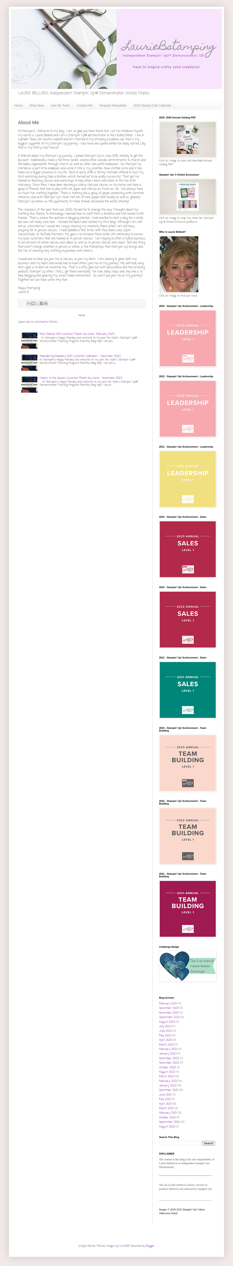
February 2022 (168, 1081)
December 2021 (168, 1090)
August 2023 (167, 1022)
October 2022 (167, 1068)
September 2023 (169, 1017)
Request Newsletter (113, 105)
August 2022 (167, 1072)
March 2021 (166, 1109)
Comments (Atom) (46, 322)
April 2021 (165, 1104)
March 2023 (166, 1045)
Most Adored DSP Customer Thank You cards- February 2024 (77, 334)
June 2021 (165, 1095)
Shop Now (36, 105)
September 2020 (169, 1122)
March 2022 (167, 1077)
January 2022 (168, 1086)
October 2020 (167, 1118)
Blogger (150, 1246)
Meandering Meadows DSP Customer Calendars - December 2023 (80, 356)
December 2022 (169, 1058)
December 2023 (169, 1008)
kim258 (124, 1246)
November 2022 (169, 1063)
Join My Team (60, 105)
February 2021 (168, 1113)
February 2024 (168, 1004)
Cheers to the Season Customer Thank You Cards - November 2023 (81, 378)
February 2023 (168, 1049)
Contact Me (85, 105)
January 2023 (168, 1054)
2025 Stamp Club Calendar (152, 105)
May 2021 (165, 1099)
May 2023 (165, 1036)
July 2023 (165, 1027)
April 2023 (165, 1040)
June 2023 (166, 1031)
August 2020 (167, 1127)
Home (18, 105)
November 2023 (169, 1013)
